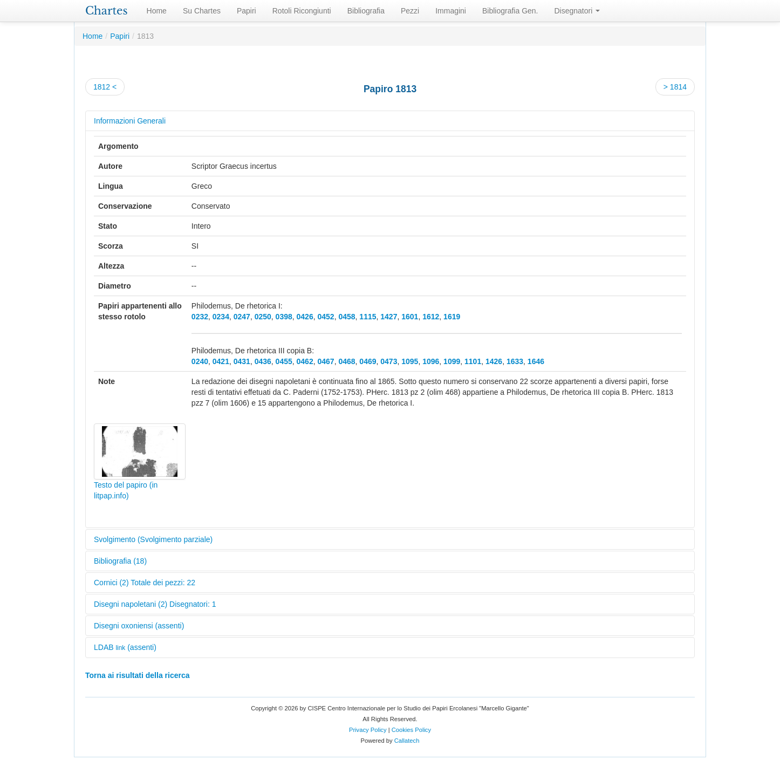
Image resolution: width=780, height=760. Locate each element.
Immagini (450, 10)
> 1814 (675, 87)
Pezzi (410, 10)
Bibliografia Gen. (510, 10)
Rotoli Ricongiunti (301, 10)
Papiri (246, 10)
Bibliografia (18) (120, 561)
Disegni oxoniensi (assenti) (139, 625)
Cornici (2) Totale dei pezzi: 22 (144, 582)
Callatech (407, 740)
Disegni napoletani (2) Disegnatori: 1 (155, 604)
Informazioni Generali (130, 121)
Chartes (106, 10)
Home (157, 10)
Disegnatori (577, 10)
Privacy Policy (368, 730)
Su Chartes (202, 10)
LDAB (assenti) (125, 647)
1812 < (105, 87)
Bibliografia (366, 10)
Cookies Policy (411, 730)
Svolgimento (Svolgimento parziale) (153, 539)
